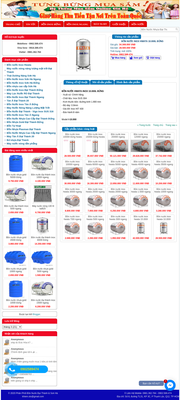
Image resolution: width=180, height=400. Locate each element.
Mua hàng (120, 58)
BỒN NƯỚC (137, 24)
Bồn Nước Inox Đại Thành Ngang (25, 97)
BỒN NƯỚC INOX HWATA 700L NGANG (72, 217)
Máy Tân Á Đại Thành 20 (20, 136)
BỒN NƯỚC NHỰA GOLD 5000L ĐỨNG (16, 176)
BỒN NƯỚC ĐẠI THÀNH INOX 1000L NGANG (43, 176)
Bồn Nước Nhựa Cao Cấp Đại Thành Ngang (31, 133)
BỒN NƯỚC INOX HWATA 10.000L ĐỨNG (163, 219)
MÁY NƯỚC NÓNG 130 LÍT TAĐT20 (43, 207)
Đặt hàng (155, 58)
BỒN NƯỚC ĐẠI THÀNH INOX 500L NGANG (16, 207)
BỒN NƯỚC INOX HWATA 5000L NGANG (118, 163)
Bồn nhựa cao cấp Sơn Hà (21, 86)
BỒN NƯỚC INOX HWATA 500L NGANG (95, 217)
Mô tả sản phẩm (102, 82)
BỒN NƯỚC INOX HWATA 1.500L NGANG (141, 190)
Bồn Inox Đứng (51, 24)
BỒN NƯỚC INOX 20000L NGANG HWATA (118, 137)
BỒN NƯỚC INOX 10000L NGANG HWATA (72, 164)
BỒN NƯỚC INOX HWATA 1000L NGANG (163, 190)
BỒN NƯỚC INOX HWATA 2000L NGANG (118, 190)
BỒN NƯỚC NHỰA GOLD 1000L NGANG (16, 270)
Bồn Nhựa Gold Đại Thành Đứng (25, 122)
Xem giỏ (138, 58)
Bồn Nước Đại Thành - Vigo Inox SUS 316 (30, 111)
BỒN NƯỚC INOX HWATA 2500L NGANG (95, 190)
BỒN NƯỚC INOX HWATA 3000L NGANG (72, 190)
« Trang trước (144, 125)
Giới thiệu (119, 24)
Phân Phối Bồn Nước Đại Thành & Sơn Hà (37, 393)
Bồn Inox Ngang (77, 24)
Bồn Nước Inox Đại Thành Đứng (25, 90)
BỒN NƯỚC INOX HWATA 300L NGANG (118, 217)
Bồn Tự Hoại (14, 125)
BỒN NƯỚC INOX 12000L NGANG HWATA (141, 137)
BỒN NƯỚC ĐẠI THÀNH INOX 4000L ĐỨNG (43, 238)
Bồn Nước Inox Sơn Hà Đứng (23, 82)
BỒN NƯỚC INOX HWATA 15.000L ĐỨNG (141, 219)
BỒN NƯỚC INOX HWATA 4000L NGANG (140, 163)
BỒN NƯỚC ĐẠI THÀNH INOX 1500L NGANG (43, 301)
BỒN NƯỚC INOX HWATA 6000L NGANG (95, 163)
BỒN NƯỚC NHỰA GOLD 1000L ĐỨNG (16, 301)
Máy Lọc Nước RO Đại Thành (23, 93)
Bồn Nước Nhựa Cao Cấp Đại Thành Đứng (31, 118)
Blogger (36, 314)
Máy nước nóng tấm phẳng (22, 143)
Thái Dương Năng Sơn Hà (21, 75)
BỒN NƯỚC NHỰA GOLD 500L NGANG (43, 270)
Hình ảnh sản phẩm (128, 82)
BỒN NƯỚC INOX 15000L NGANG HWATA (163, 137)
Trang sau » (171, 125)
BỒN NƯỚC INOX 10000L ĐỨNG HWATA (72, 135)
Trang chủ (13, 24)
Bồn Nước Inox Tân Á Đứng (22, 104)
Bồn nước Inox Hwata (19, 64)
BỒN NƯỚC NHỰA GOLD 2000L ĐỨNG (16, 238)
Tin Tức (31, 24)
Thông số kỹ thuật (77, 82)
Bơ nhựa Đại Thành (18, 140)
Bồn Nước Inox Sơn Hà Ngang (24, 79)
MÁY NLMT (100, 24)
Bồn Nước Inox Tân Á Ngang (23, 115)
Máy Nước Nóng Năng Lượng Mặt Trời (28, 107)
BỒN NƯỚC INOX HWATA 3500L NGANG (163, 163)
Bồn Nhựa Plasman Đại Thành (24, 129)
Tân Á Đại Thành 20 (18, 100)
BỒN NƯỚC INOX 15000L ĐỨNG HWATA (95, 135)
